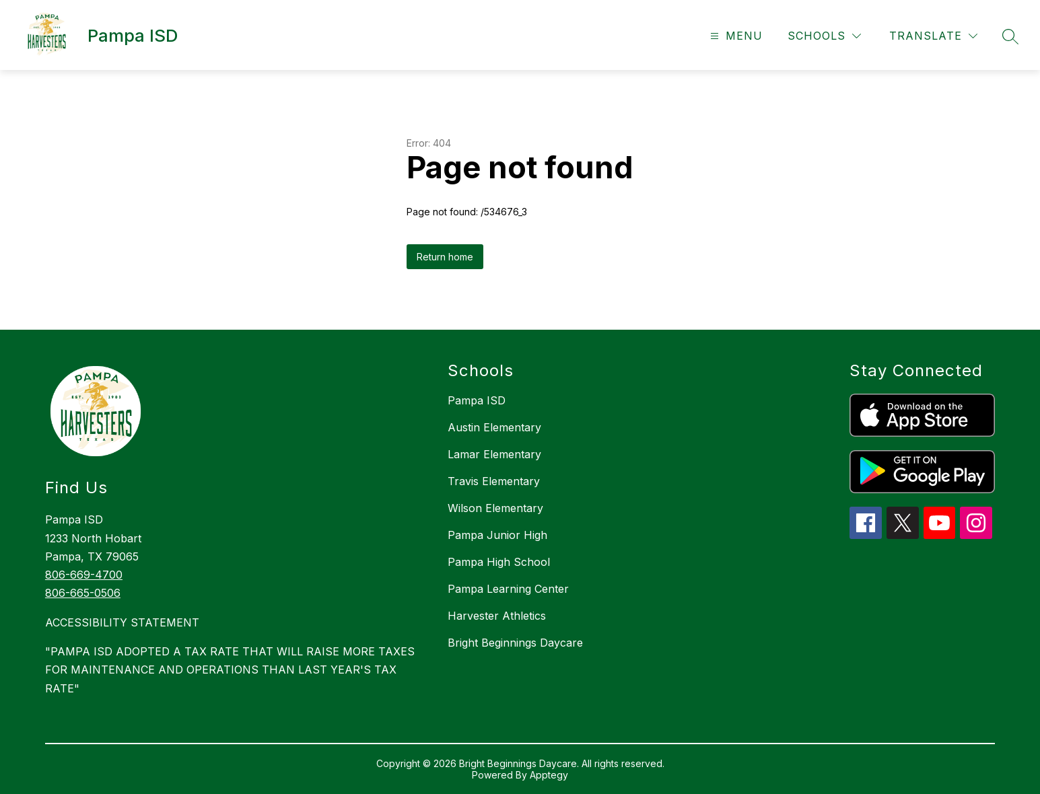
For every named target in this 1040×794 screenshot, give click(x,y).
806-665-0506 (82, 593)
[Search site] (1010, 36)
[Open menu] (735, 36)
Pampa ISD (477, 400)
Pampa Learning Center (508, 589)
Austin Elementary (494, 427)
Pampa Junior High (497, 535)
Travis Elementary (494, 481)
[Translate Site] (933, 36)
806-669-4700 (84, 574)
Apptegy (549, 775)
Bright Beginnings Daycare (515, 642)
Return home (445, 256)
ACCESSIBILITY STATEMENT (122, 622)
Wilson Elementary (495, 508)
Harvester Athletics (497, 615)
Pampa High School (499, 562)
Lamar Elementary (494, 454)
